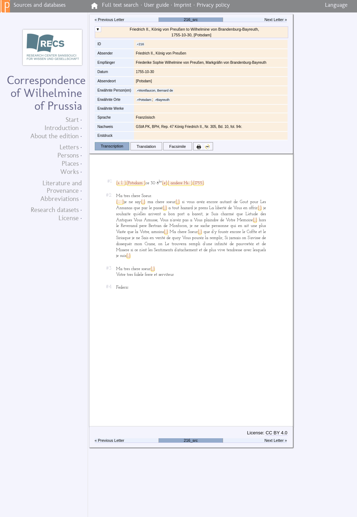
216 (141, 44)
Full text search (120, 5)
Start (72, 119)
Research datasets (55, 210)
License (68, 218)
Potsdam (145, 100)
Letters (69, 147)
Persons (68, 155)
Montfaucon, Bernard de (156, 90)
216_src (191, 19)
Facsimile (177, 146)
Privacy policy (213, 5)
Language (336, 5)
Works (69, 171)
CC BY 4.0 (276, 432)
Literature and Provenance (62, 187)
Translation (146, 146)
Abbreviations (59, 199)
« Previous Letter (109, 19)
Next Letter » (275, 19)
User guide (156, 5)
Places (70, 163)
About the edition (54, 136)
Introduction (62, 128)
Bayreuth (163, 100)
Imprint (182, 5)
